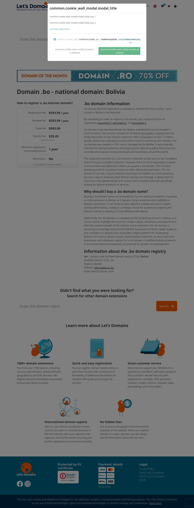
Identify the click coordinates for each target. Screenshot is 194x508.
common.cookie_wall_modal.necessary (76, 39)
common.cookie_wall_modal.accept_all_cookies (119, 51)
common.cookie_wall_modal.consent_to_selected (74, 51)
